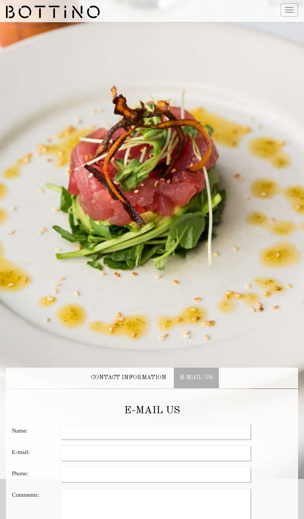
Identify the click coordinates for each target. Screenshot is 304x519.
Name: (20, 423)
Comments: (25, 487)
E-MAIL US (196, 370)
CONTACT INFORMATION (128, 370)
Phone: (20, 465)
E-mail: (21, 444)
